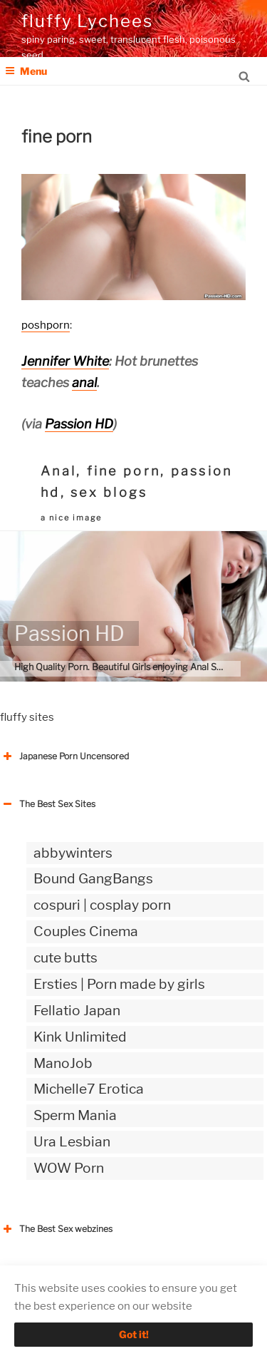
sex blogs (108, 492)
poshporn (45, 325)
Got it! (134, 1334)
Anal (58, 470)
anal (84, 382)
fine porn (123, 470)
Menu (26, 71)
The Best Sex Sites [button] (47, 804)
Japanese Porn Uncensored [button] (64, 756)
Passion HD (79, 423)
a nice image (71, 518)
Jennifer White (65, 361)
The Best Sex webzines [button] (56, 1229)
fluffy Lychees (87, 21)
